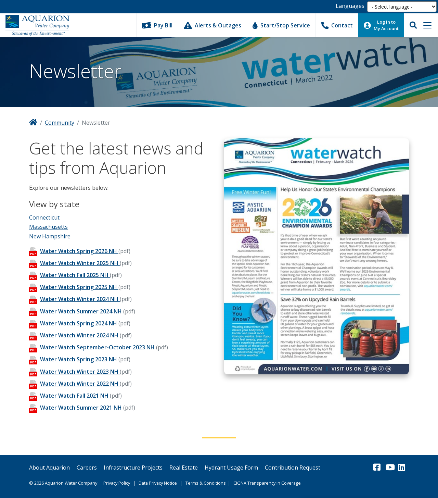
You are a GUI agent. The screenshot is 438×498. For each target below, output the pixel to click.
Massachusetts (48, 227)
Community (59, 122)
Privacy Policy (116, 483)
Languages (350, 6)
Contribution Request (292, 467)
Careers (87, 467)
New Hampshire (49, 236)
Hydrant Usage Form (232, 467)
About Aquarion (50, 467)
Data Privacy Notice (158, 483)
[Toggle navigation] (427, 25)
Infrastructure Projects (134, 467)
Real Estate (184, 467)
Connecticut (44, 217)
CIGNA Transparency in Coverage (267, 483)
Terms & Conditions (205, 483)
